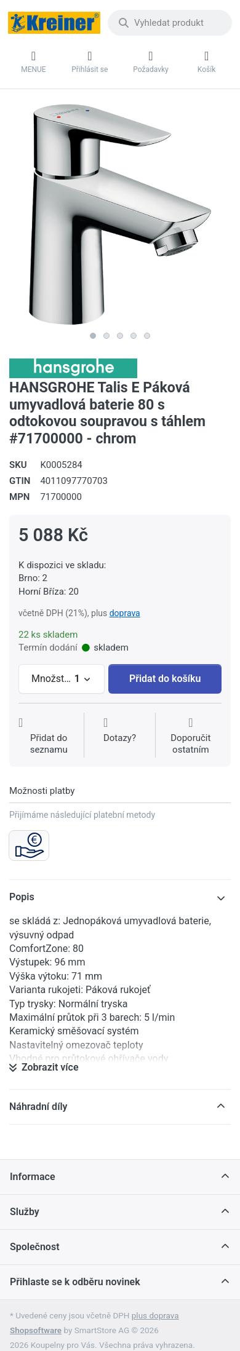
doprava (125, 613)
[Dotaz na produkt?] (119, 736)
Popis (21, 897)
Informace (32, 1177)
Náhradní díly (38, 1106)
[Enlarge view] (120, 214)
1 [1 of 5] (93, 336)
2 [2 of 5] (106, 336)
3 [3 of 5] (120, 336)
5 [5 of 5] (147, 336)
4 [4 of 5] (133, 336)
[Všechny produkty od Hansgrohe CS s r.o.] (73, 367)
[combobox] (170, 23)
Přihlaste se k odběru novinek (75, 1282)
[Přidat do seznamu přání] (48, 736)
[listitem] (120, 214)
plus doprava (155, 1315)
